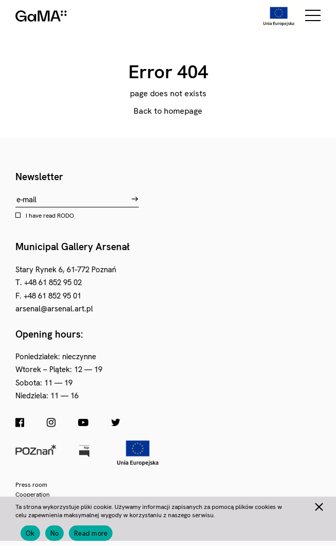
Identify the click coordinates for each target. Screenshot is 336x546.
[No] (318, 505)
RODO (65, 216)
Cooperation (32, 494)
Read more (90, 533)
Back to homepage (168, 110)
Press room (31, 485)
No (54, 533)
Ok (30, 533)
